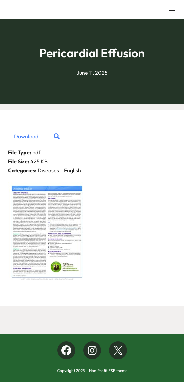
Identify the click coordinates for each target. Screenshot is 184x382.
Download (26, 136)
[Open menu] (172, 9)
